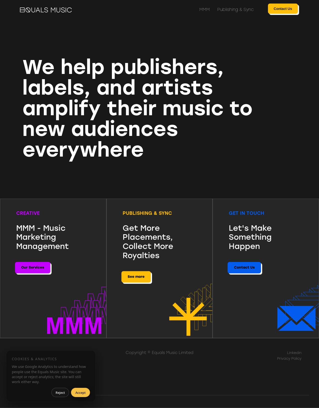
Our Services (32, 267)
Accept (80, 392)
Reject (60, 392)
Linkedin (294, 353)
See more (136, 277)
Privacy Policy (289, 358)
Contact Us (283, 9)
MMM (204, 9)
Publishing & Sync (235, 9)
